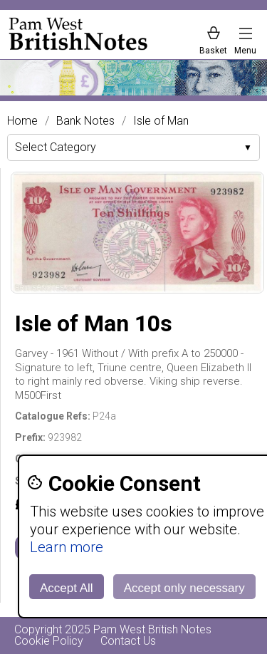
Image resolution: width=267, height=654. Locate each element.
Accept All (66, 588)
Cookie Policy (48, 641)
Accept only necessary (184, 588)
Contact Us (128, 641)
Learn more (66, 547)
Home (22, 121)
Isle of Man (161, 121)
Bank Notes (85, 121)
